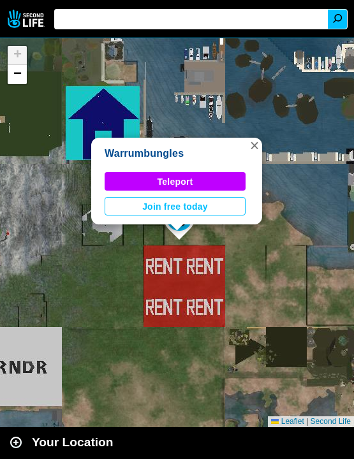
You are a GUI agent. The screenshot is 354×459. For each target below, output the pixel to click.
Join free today (175, 206)
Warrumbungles (144, 153)
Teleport (175, 182)
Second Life (27, 19)
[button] (254, 145)
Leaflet (287, 421)
